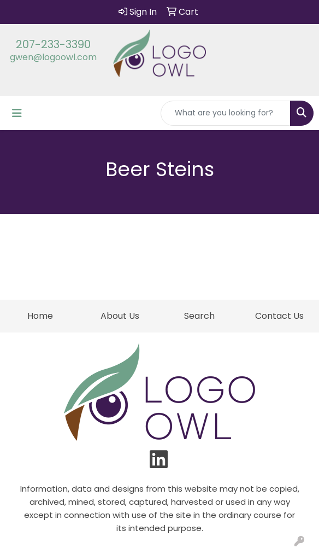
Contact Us (279, 316)
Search (199, 316)
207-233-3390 (53, 44)
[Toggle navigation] (16, 113)
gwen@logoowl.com (53, 57)
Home (40, 316)
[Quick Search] (226, 113)
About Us (120, 316)
